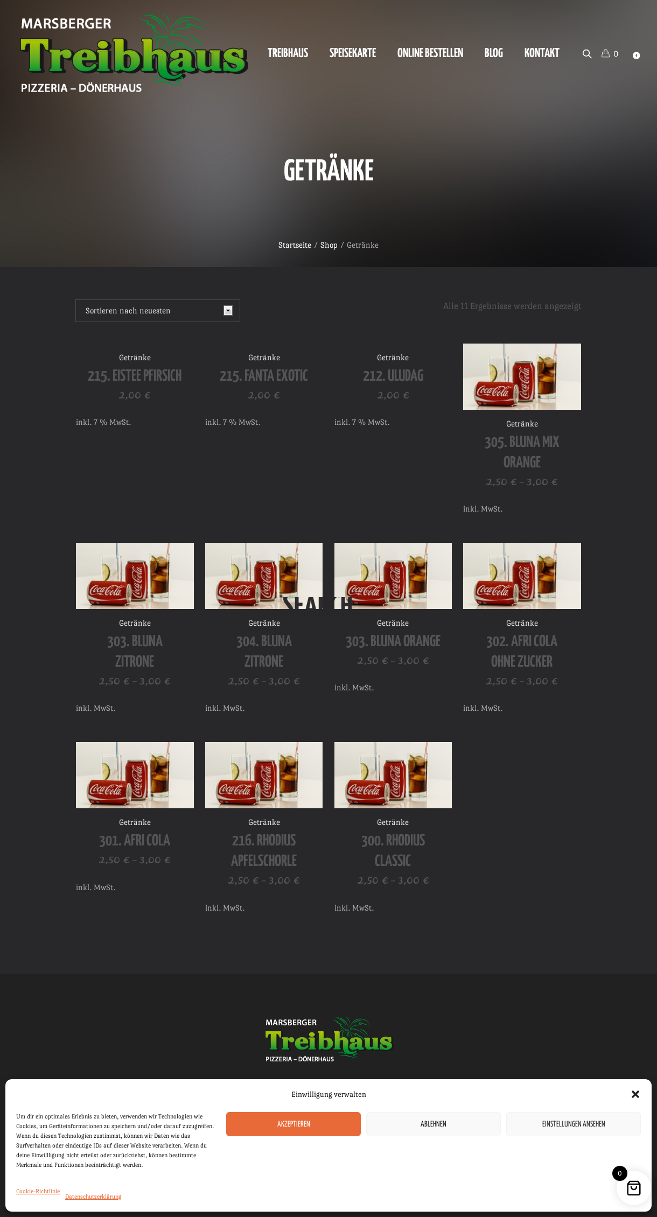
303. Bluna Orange (393, 641)
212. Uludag (393, 376)
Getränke (135, 357)
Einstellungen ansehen (573, 1124)
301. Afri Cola (134, 841)
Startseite (294, 244)
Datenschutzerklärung (93, 1196)
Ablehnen (433, 1124)
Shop (329, 244)
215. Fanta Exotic (264, 376)
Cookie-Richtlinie (38, 1191)
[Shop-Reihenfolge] (157, 310)
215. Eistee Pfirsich (134, 376)
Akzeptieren (293, 1124)
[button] (635, 1094)
